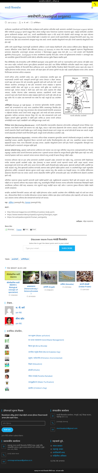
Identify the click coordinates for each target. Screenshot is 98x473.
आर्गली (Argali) (49, 287)
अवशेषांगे (14, 259)
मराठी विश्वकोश (13, 7)
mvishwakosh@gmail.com (67, 428)
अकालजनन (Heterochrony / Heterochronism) (31, 290)
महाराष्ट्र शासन (58, 449)
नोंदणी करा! (7, 430)
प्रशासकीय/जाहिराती (45, 1)
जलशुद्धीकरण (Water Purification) (41, 382)
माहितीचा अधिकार (59, 455)
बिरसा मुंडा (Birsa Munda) (37, 346)
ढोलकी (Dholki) (34, 370)
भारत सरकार (57, 445)
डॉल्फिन (11, 202)
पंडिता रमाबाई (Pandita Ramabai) (40, 376)
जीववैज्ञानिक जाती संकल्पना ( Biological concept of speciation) (13, 287)
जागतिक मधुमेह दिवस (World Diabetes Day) (44, 352)
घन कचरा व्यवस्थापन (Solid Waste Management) (46, 340)
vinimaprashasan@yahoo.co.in (20, 460)
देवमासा (27, 202)
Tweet (19, 229)
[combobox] (94, 4)
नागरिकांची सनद (59, 452)
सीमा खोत (20, 318)
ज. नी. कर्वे (25, 23)
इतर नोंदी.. (19, 312)
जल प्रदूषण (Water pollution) (39, 335)
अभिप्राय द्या (55, 1)
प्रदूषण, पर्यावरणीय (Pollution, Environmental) (45, 358)
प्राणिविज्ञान (37, 23)
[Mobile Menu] (92, 7)
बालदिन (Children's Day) (37, 388)
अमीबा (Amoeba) (67, 284)
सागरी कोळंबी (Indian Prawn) (85, 285)
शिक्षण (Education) (35, 364)
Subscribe (67, 248)
